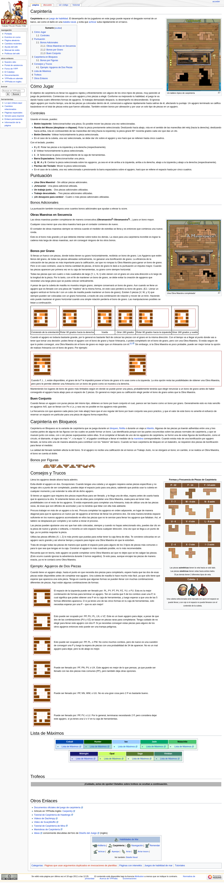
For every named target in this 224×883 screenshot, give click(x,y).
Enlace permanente (13, 119)
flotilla (122, 428)
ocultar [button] (58, 28)
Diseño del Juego (88, 833)
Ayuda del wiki (11, 47)
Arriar (128, 851)
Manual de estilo (12, 50)
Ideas (37, 833)
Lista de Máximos (70, 746)
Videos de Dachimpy (44, 818)
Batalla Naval (132, 857)
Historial (76, 5)
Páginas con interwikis (130, 865)
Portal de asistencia (14, 65)
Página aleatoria (12, 40)
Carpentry (68, 811)
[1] (131, 343)
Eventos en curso (13, 37)
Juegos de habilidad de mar (158, 865)
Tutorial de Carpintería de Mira (49, 826)
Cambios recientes (13, 44)
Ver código (63, 5)
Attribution (139, 876)
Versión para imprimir (14, 116)
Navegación (137, 845)
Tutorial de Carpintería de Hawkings (52, 815)
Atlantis (150, 428)
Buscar (4, 86)
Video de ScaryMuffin (45, 822)
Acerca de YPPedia (108, 878)
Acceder (216, 1)
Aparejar (115, 851)
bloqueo (114, 428)
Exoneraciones (129, 878)
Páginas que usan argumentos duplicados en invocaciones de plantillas (81, 865)
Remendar (155, 845)
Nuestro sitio (10, 62)
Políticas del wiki (12, 53)
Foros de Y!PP (11, 69)
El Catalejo (9, 72)
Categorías (37, 865)
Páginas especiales (13, 113)
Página (35, 5)
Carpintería (118, 845)
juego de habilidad (58, 18)
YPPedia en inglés (13, 82)
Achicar (101, 851)
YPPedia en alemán (14, 78)
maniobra (138, 438)
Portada (8, 34)
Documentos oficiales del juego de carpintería (57, 807)
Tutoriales (180, 865)
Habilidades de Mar (129, 839)
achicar (92, 22)
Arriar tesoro (143, 851)
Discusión (47, 5)
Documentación (12, 75)
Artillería (102, 845)
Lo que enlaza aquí (13, 103)
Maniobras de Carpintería (47, 829)
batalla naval (69, 22)
